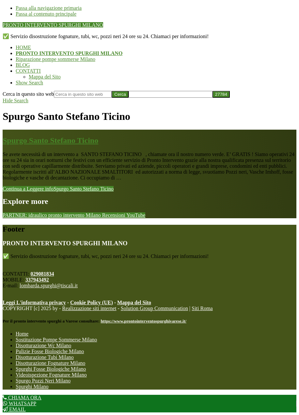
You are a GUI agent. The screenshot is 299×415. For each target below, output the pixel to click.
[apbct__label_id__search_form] (170, 94)
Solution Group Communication (154, 308)
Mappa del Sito (134, 302)
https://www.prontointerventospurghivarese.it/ (143, 321)
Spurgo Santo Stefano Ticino (50, 140)
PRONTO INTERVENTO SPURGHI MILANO (53, 25)
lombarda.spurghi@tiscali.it (49, 285)
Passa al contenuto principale (46, 14)
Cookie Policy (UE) (91, 302)
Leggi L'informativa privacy (34, 302)
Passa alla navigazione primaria (49, 8)
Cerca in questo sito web (28, 94)
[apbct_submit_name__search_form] (221, 94)
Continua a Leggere (58, 189)
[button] (29, 82)
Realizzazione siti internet (89, 308)
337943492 (37, 279)
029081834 (42, 274)
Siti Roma (202, 308)
